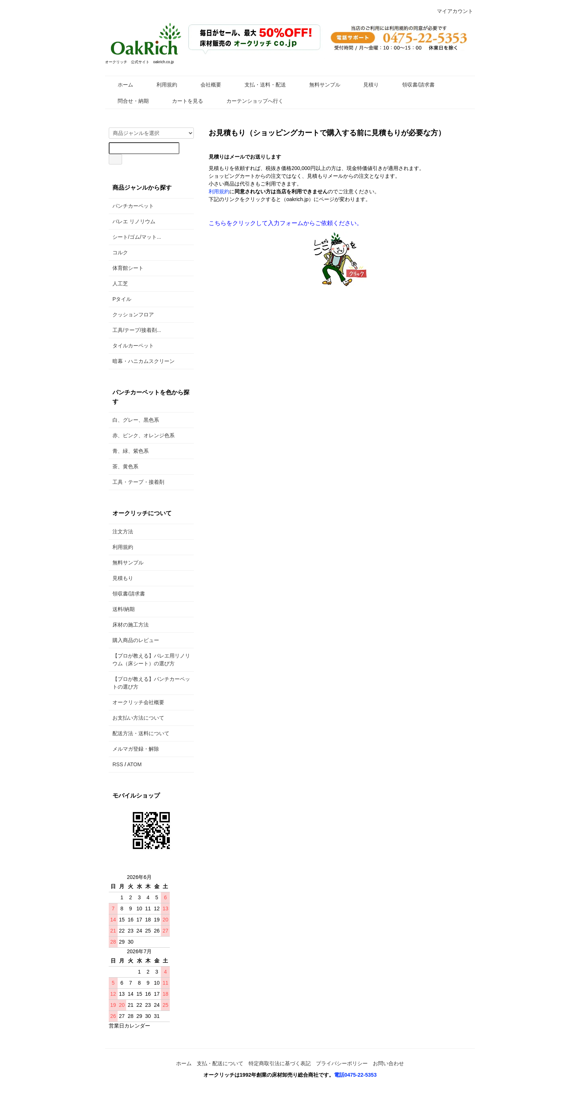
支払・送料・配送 (260, 85)
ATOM (134, 764)
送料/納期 (123, 609)
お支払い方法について (138, 718)
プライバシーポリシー (342, 1063)
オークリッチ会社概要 (138, 702)
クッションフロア (133, 314)
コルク (120, 252)
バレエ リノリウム (133, 221)
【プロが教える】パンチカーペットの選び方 (151, 683)
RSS (117, 764)
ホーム (120, 85)
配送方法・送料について (140, 733)
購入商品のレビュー (135, 640)
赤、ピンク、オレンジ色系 (143, 435)
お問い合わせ (388, 1063)
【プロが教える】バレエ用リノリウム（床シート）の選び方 (151, 659)
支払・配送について (220, 1063)
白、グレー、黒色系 (135, 420)
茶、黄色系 (125, 466)
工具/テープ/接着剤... (136, 330)
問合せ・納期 (128, 101)
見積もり (122, 578)
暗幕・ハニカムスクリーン (143, 361)
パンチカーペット (133, 206)
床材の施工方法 (130, 625)
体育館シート (128, 268)
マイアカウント (451, 11)
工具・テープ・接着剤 (138, 482)
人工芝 (120, 283)
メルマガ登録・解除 (135, 749)
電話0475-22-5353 (355, 1075)
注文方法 (122, 531)
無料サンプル (319, 85)
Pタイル (121, 299)
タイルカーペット (133, 346)
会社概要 (205, 85)
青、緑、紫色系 (130, 451)
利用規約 (161, 85)
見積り (366, 85)
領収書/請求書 (413, 85)
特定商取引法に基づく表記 (280, 1063)
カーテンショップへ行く (249, 101)
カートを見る (182, 101)
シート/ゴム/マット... (136, 237)
